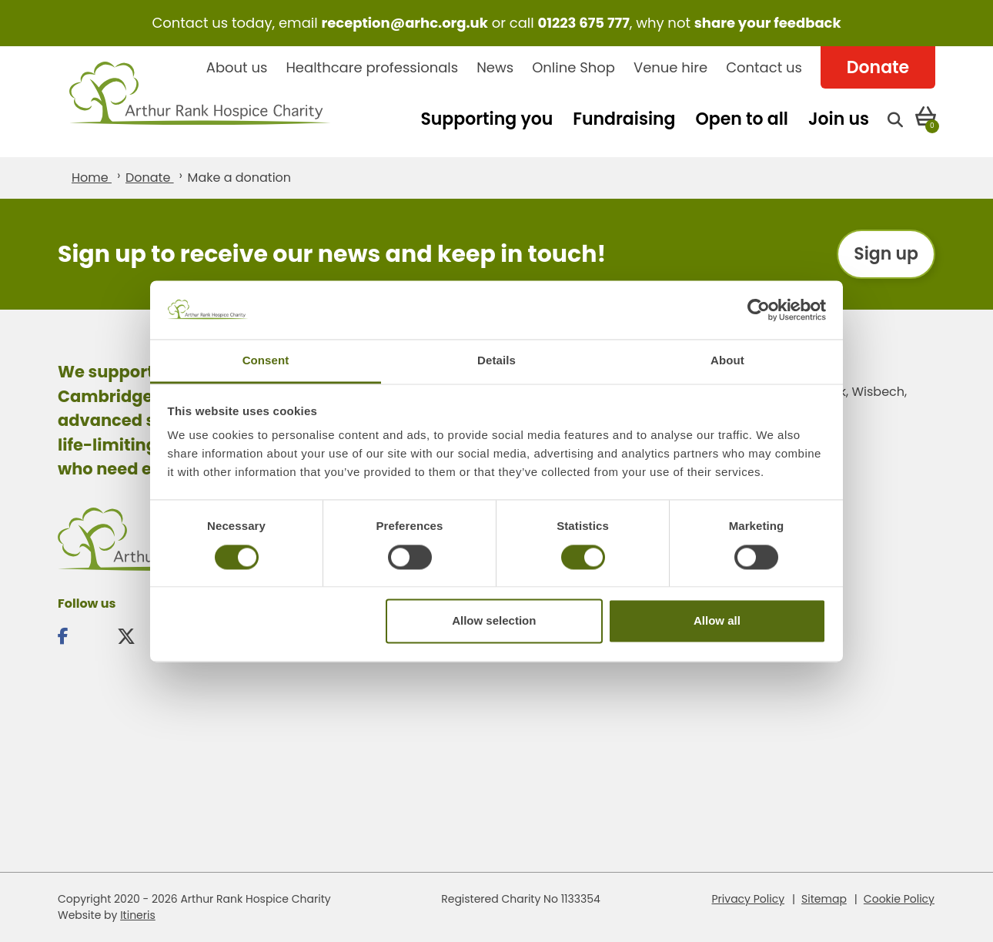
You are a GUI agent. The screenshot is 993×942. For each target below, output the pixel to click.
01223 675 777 (584, 22)
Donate (878, 67)
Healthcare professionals (372, 67)
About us (237, 67)
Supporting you (486, 119)
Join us (838, 119)
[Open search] (895, 119)
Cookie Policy (899, 899)
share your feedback (767, 22)
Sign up (886, 254)
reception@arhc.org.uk (404, 22)
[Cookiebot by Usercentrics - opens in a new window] (758, 309)
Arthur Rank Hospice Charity (200, 102)
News (494, 67)
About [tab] (727, 360)
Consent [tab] (265, 360)
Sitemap (824, 899)
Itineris (137, 915)
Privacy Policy (748, 899)
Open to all (741, 119)
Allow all (717, 621)
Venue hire (670, 67)
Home (92, 177)
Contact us (764, 67)
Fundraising (624, 119)
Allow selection (494, 621)
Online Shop (573, 67)
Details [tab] (496, 360)
